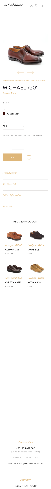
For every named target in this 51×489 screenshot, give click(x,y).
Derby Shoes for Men (38, 80)
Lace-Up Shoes (24, 80)
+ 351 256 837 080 (25, 448)
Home (5, 80)
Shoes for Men (13, 80)
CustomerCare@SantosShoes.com (25, 463)
